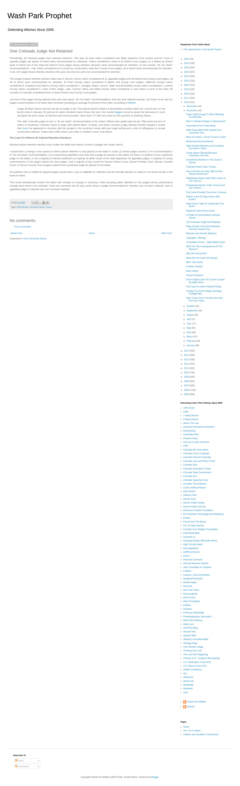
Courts (49, 207)
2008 (187, 381)
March (190, 336)
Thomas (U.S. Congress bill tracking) (201, 658)
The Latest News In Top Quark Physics (202, 49)
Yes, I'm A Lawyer (192, 730)
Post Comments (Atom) (35, 238)
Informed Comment (192, 559)
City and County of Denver (196, 442)
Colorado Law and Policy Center (199, 461)
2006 (187, 390)
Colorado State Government (197, 472)
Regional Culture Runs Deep (200, 210)
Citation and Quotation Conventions (200, 734)
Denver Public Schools (194, 506)
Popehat (187, 609)
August (190, 315)
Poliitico (187, 605)
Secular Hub (189, 631)
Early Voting (192, 271)
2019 (187, 89)
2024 (187, 67)
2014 (187, 355)
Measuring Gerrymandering (199, 141)
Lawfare (187, 571)
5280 (185, 411)
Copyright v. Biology (196, 238)
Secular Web (189, 635)
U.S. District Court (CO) (195, 666)
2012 (187, 363)
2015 (187, 350)
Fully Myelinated (191, 533)
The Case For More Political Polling (203, 286)
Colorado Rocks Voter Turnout (201, 167)
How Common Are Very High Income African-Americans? (204, 172)
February (191, 341)
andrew (190, 706)
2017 (187, 98)
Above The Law (191, 423)
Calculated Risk (191, 434)
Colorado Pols (190, 464)
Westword (188, 677)
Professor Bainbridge (193, 612)
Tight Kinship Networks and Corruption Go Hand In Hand (205, 147)
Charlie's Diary (190, 438)
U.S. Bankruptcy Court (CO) (197, 662)
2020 (187, 85)
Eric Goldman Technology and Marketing (203, 514)
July (189, 319)
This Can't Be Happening (195, 654)
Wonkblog (188, 685)
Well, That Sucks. (194, 262)
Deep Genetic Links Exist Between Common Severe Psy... (203, 227)
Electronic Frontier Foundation (198, 510)
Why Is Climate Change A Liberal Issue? (206, 121)
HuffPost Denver (191, 552)
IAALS (186, 556)
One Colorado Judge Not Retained (203, 222)
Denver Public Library (194, 502)
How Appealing (190, 548)
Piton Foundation (191, 601)
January (191, 345)
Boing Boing (189, 430)
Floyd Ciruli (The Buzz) (194, 521)
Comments (22, 766)
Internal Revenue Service (195, 563)
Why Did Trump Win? (196, 253)
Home (92, 233)
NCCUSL (187, 586)
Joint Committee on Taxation (197, 567)
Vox (185, 673)
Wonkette (188, 688)
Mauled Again (190, 582)
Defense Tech (190, 495)
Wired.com (188, 681)
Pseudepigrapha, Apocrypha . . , (199, 616)
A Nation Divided (194, 266)
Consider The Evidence (195, 483)
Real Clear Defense (193, 620)
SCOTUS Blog (190, 628)
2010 (187, 372)
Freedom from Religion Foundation (200, 529)
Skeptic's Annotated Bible (195, 639)
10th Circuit (189, 408)
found (25, 128)
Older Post (166, 233)
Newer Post (16, 233)
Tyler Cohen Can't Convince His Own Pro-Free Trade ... (204, 299)
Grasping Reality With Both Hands (200, 540)
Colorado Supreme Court (195, 480)
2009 (187, 377)
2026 (187, 59)
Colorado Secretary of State (197, 468)
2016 (187, 102)
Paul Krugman (190, 594)
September (192, 310)
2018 (187, 93)
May (189, 328)
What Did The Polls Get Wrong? (202, 258)
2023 (187, 72)
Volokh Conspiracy (192, 669)
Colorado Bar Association (195, 449)
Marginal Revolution (193, 578)
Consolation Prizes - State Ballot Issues (205, 242)
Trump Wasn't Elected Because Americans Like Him (201, 154)
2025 (187, 63)
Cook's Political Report (194, 487)
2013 (187, 359)
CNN (185, 446)
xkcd (185, 692)
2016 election (22, 207)
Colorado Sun (190, 476)
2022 (187, 76)
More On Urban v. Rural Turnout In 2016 (206, 137)
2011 (187, 368)
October (191, 306)
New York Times (191, 590)
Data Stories (189, 491)
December (192, 106)
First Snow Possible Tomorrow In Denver (206, 192)
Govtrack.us (189, 537)
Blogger (155, 777)
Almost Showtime (194, 275)
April (189, 332)
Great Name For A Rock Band (201, 125)
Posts (19, 760)
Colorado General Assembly (197, 457)
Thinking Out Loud (192, 650)
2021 (187, 80)
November (192, 110)
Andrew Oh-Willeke (196, 701)
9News (132, 102)
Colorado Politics (37, 207)
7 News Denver (191, 415)
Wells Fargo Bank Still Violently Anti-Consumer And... (204, 131)
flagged (118, 112)
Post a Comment (22, 226)
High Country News (192, 544)
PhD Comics (189, 597)
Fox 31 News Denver (193, 525)
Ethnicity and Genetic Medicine (201, 233)
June (189, 323)
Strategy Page (190, 643)
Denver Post (189, 499)
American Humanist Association (199, 427)
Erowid (186, 518)
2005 (187, 394)
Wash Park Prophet (39, 16)
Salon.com (188, 624)
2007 (187, 385)
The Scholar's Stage (193, 647)
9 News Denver (191, 419)
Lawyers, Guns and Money (196, 575)
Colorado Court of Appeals (196, 453)
